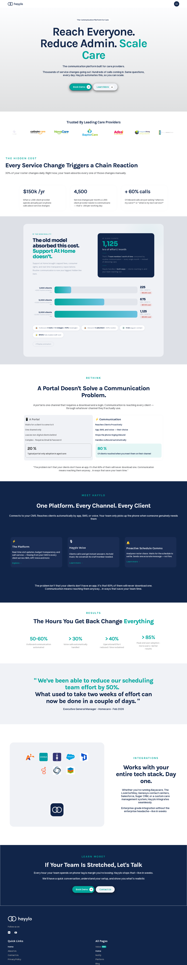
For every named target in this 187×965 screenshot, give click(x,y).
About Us (129, 932)
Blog (103, 5)
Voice (95, 5)
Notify (156, 937)
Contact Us (130, 937)
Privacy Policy (131, 941)
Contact (112, 5)
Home (75, 5)
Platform (85, 5)
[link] (105, 89)
